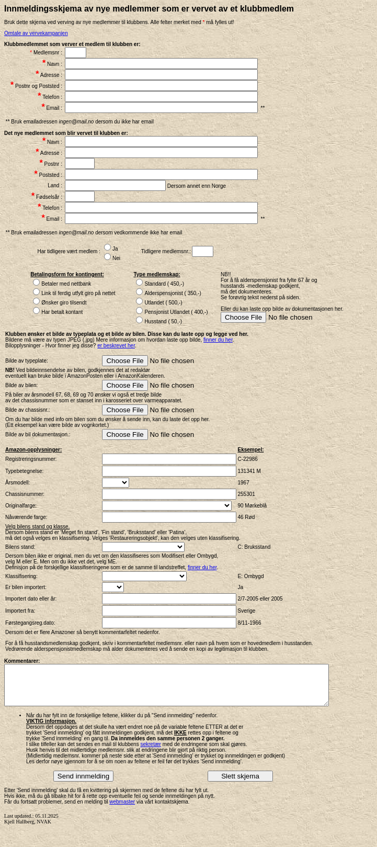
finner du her (218, 340)
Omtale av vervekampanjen (36, 33)
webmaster (122, 809)
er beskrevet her (116, 345)
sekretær (150, 752)
